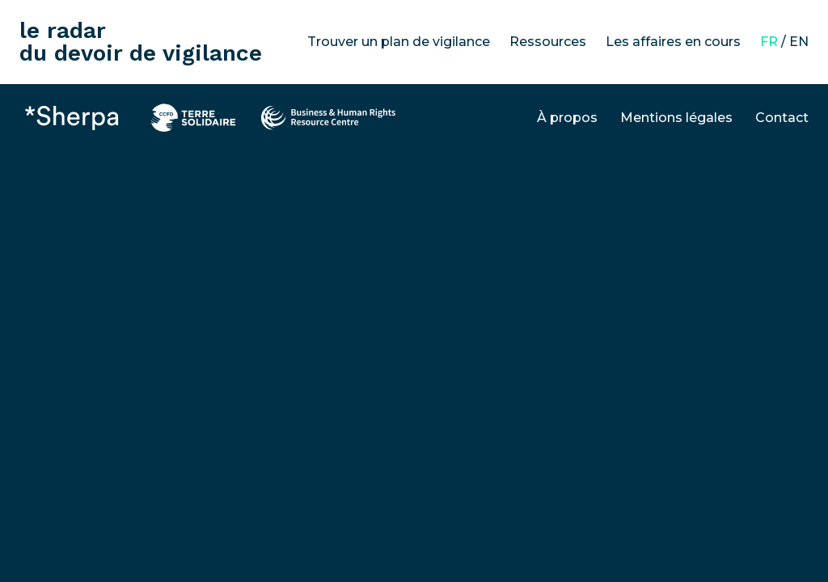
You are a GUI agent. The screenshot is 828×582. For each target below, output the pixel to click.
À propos (567, 117)
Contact (782, 117)
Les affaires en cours (673, 41)
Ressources (547, 41)
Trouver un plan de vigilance (398, 41)
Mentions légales (676, 117)
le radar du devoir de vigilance (140, 41)
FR (769, 41)
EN (799, 41)
